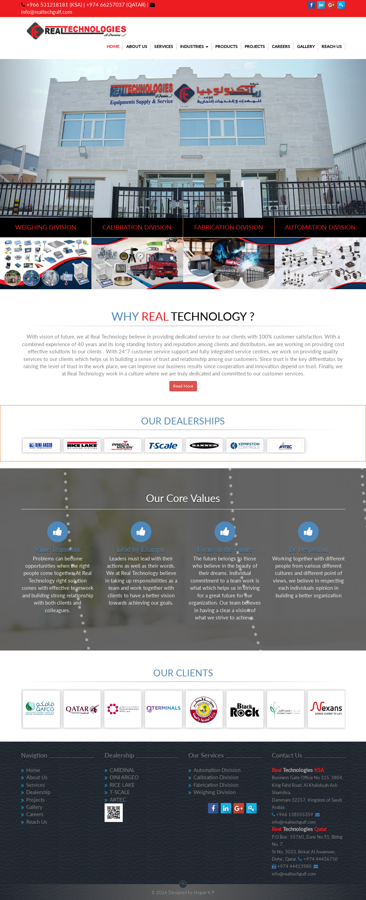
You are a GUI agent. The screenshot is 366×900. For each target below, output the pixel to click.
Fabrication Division (216, 785)
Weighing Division (215, 792)
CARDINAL (122, 770)
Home (113, 46)
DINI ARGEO (124, 777)
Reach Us (332, 46)
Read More (183, 386)
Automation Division (217, 770)
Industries (194, 46)
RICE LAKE (122, 785)
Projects (255, 46)
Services (163, 46)
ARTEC (118, 799)
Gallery (306, 46)
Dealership (38, 792)
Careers (281, 46)
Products (226, 46)
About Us (136, 46)
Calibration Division (216, 777)
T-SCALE (120, 792)
